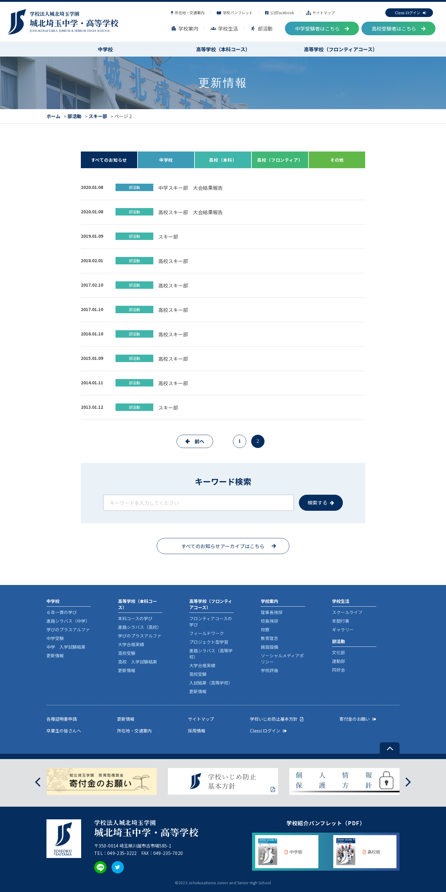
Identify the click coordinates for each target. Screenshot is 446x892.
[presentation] (38, 781)
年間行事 (340, 621)
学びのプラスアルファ (68, 629)
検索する (317, 502)
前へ (199, 441)
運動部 (338, 661)
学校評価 (269, 670)
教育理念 (269, 638)
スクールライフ (347, 612)
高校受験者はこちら (399, 28)
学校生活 (224, 28)
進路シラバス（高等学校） (211, 653)
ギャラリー (343, 629)
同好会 (338, 670)
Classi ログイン (410, 12)
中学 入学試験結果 (65, 647)
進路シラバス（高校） (139, 627)
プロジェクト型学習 (208, 642)
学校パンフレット (235, 12)
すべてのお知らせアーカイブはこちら (223, 546)
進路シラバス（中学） (68, 621)
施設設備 (269, 647)
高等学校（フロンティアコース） (341, 49)
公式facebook (279, 12)
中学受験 (55, 638)
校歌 (265, 629)
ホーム (53, 116)
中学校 (105, 49)
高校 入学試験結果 (137, 662)
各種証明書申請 (61, 719)
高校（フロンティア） (280, 160)
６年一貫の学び (61, 612)
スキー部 (98, 116)
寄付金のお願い (357, 719)
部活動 (261, 28)
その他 (337, 160)
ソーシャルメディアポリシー (282, 658)
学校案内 (184, 28)
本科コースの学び (135, 618)
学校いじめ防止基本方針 (277, 719)
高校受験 (126, 653)
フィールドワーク (206, 633)
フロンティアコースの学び (210, 621)
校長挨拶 (269, 621)
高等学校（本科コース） (223, 49)
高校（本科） (223, 160)
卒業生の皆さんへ (63, 731)
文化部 (338, 652)
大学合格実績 (131, 644)
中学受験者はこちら (322, 28)
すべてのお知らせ (109, 160)
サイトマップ (320, 12)
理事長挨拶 (271, 612)
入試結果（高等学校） (211, 683)
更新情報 (55, 655)
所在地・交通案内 (187, 12)
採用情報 (196, 731)
